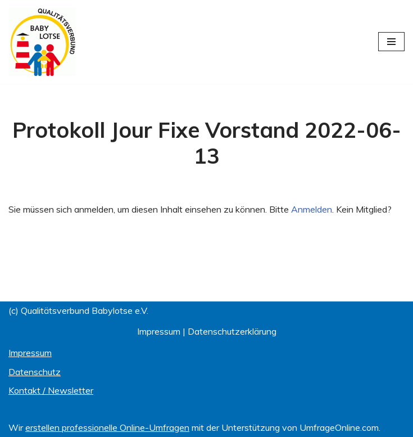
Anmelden (311, 209)
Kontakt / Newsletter (50, 390)
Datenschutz (34, 371)
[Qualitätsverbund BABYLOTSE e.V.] (42, 42)
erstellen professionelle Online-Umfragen (107, 427)
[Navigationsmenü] (391, 41)
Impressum (158, 331)
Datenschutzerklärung (232, 331)
